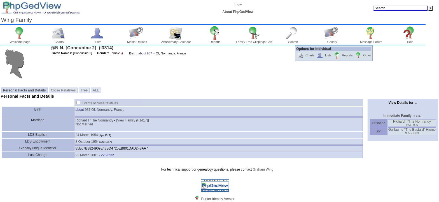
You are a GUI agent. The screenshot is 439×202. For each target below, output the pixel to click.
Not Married (84, 124)
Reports (215, 40)
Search (293, 40)
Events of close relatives (100, 103)
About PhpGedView (237, 12)
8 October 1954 (87, 142)
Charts (59, 40)
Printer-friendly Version (218, 199)
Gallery (332, 40)
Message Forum (371, 40)
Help (410, 40)
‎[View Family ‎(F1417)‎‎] (132, 120)
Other (362, 55)
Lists (98, 40)
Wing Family (16, 20)
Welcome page (20, 40)
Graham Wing (263, 169)
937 (87, 110)
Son (378, 131)
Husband (378, 123)
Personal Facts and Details (24, 90)
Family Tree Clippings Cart (254, 40)
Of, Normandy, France (107, 110)
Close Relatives (63, 90)
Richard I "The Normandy (94, 120)
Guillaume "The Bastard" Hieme (412, 131)
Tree (84, 90)
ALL (96, 90)
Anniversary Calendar (176, 40)
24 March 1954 (87, 135)
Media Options (137, 40)
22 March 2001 (87, 155)
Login (238, 4)
